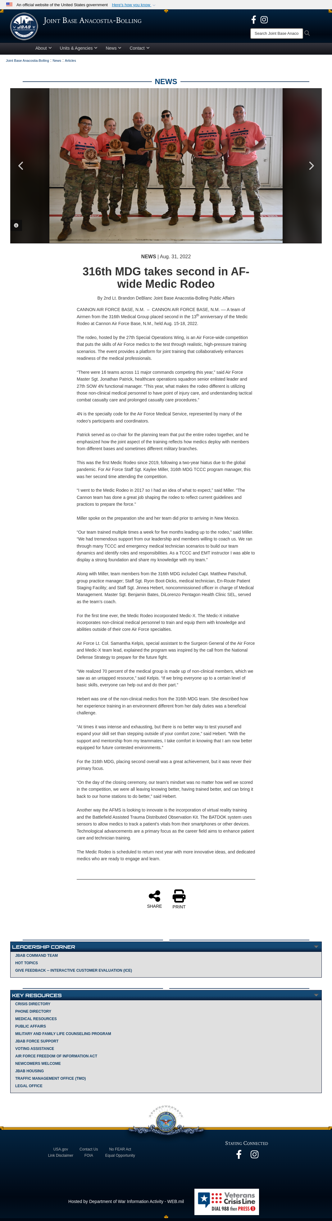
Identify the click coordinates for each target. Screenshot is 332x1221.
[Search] (276, 33)
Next (311, 168)
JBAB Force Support (36, 1044)
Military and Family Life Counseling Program (63, 1036)
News (113, 50)
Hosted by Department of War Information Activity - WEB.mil (126, 1204)
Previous (21, 168)
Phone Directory (33, 1014)
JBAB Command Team (36, 958)
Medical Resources (36, 1022)
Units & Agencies (79, 50)
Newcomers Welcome (38, 1066)
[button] (134, 5)
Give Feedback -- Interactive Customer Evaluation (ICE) (73, 973)
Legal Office (29, 1089)
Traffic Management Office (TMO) (50, 1081)
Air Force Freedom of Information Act (56, 1059)
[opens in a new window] (253, 19)
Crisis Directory (32, 1007)
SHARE (154, 901)
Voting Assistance (34, 1051)
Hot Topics (26, 966)
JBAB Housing (29, 1074)
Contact (139, 50)
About (43, 50)
